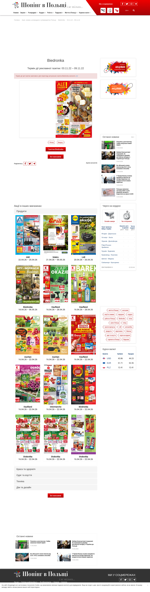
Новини (16, 12)
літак (130, 318)
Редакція (56, 582)
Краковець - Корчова (109, 255)
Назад (52, 142)
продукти (109, 331)
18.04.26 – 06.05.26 (27, 308)
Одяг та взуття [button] (24, 475)
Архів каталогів (91, 163)
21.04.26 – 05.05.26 (55, 258)
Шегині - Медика (108, 259)
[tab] (55, 211)
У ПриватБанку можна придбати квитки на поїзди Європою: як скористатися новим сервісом (83, 555)
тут (77, 76)
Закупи (23, 12)
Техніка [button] (20, 481)
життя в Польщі (113, 310)
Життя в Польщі (71, 12)
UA (126, 10)
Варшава (126, 339)
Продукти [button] (21, 211)
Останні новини (111, 137)
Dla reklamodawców (45, 582)
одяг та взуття (111, 335)
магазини (125, 310)
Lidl (120, 327)
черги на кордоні (125, 335)
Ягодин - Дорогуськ (109, 234)
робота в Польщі (110, 318)
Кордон (42, 12)
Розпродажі (32, 12)
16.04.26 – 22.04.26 (27, 358)
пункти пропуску (110, 327)
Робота (50, 12)
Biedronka (122, 318)
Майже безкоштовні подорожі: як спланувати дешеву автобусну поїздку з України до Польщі (83, 543)
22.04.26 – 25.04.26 (27, 258)
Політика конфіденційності (29, 582)
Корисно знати (84, 12)
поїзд (124, 323)
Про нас (16, 582)
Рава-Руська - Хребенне (107, 246)
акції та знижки (109, 314)
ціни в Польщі (115, 323)
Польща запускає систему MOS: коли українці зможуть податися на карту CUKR (124, 191)
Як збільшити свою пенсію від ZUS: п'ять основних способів (40, 554)
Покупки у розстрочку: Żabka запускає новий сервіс (40, 542)
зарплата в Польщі (113, 339)
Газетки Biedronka (55, 149)
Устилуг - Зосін (107, 237)
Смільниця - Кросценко (110, 262)
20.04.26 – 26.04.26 (83, 258)
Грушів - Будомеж (108, 251)
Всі (132, 137)
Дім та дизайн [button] (23, 487)
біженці (128, 331)
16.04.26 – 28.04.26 (55, 308)
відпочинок (119, 331)
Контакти (64, 582)
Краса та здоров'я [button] (25, 469)
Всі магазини (55, 156)
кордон (130, 314)
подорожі (121, 314)
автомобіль (128, 327)
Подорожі (59, 12)
